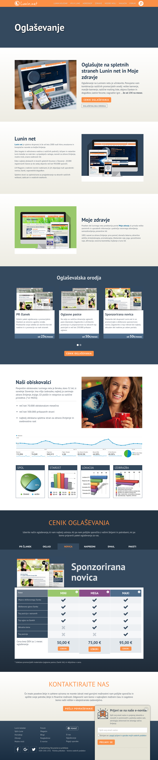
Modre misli (110, 3)
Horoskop (87, 3)
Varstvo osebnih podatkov (76, 751)
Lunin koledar (61, 3)
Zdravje (98, 3)
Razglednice (45, 738)
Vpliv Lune (75, 3)
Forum (132, 3)
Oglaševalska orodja (94, 106)
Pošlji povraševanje (79, 708)
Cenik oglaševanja (96, 99)
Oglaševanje (71, 738)
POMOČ (74, 728)
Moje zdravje (124, 225)
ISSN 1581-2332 (45, 751)
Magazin (123, 3)
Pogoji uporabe (72, 741)
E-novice (43, 741)
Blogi (42, 734)
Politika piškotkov (58, 751)
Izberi (63, 648)
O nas (68, 734)
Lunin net (18, 144)
